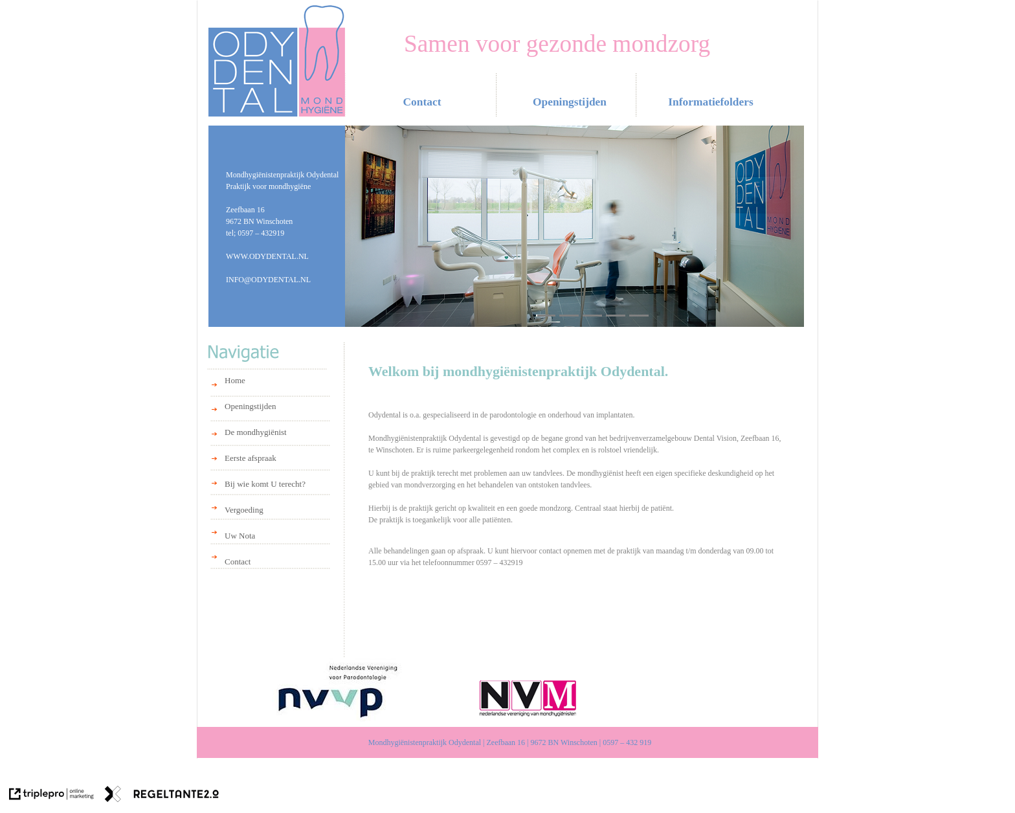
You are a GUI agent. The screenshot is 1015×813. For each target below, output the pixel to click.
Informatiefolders (710, 101)
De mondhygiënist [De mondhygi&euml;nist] (256, 432)
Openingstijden (250, 406)
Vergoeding (244, 510)
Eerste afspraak (250, 458)
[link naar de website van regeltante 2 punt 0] (162, 795)
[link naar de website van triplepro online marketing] (51, 795)
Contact (238, 561)
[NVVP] (337, 691)
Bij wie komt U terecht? (265, 484)
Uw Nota (240, 535)
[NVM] (530, 698)
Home (235, 380)
